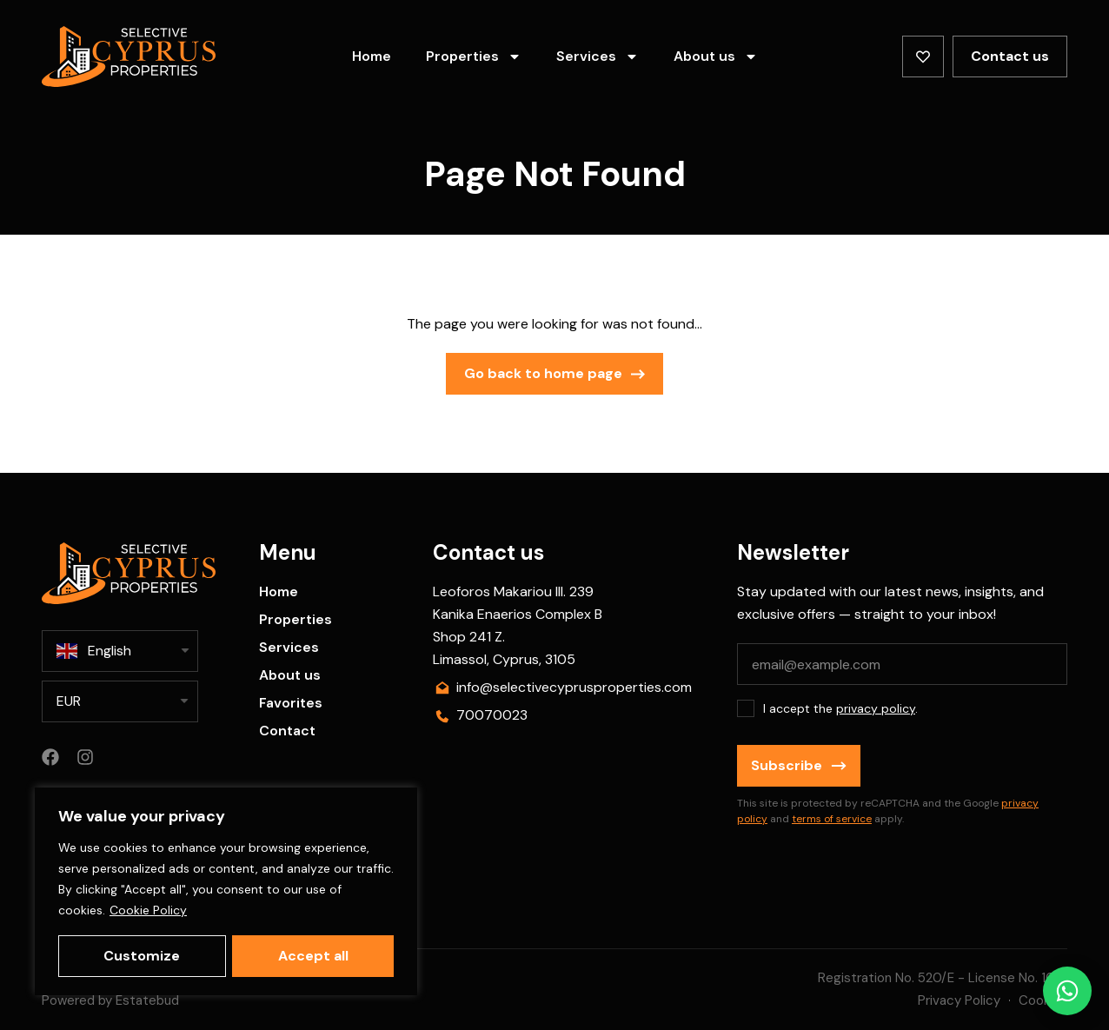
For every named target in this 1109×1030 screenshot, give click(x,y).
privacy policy (875, 708)
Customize (141, 956)
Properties (473, 56)
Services (597, 56)
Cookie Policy (148, 911)
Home (371, 56)
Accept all (313, 956)
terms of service (832, 819)
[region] (226, 891)
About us (716, 56)
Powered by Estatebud (110, 1000)
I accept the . (840, 708)
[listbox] (120, 701)
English (93, 651)
